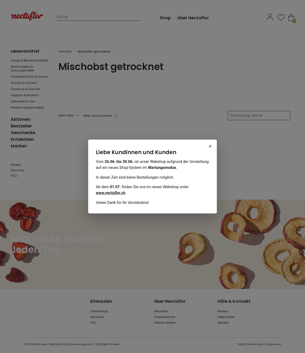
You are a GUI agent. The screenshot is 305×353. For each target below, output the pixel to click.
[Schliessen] (210, 146)
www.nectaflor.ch (110, 193)
